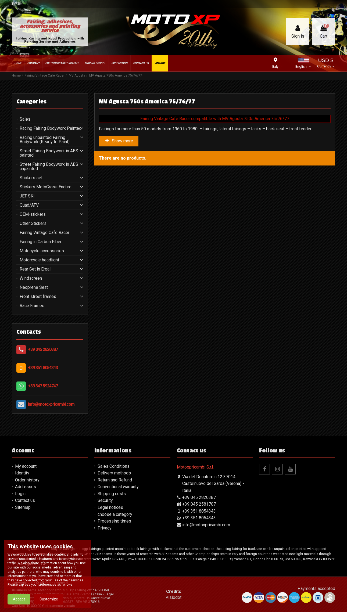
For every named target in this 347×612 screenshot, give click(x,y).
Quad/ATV (29, 205)
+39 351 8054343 (43, 367)
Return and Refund (115, 480)
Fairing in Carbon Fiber (41, 242)
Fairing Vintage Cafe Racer (44, 233)
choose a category (115, 514)
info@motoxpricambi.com (51, 404)
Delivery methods (114, 473)
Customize (49, 603)
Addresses (25, 486)
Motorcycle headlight (39, 260)
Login (20, 493)
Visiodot (173, 597)
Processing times (114, 521)
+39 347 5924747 (43, 385)
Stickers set (31, 178)
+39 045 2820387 (43, 349)
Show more (118, 140)
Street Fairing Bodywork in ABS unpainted (49, 166)
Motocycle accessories (42, 251)
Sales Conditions (114, 466)
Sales (25, 119)
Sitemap (23, 507)
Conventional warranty (118, 486)
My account (26, 466)
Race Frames (32, 306)
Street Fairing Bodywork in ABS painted (49, 153)
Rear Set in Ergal (35, 269)
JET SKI (27, 196)
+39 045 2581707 (199, 504)
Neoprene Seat (34, 287)
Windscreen (31, 278)
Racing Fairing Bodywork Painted (50, 128)
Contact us (25, 500)
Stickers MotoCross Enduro (45, 187)
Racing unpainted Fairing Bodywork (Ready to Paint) (45, 139)
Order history (27, 480)
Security (105, 500)
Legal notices (110, 507)
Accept (19, 603)
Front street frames (38, 296)
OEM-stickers (33, 214)
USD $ (325, 63)
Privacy (105, 528)
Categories (31, 101)
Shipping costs (112, 493)
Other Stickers (33, 223)
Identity (22, 473)
